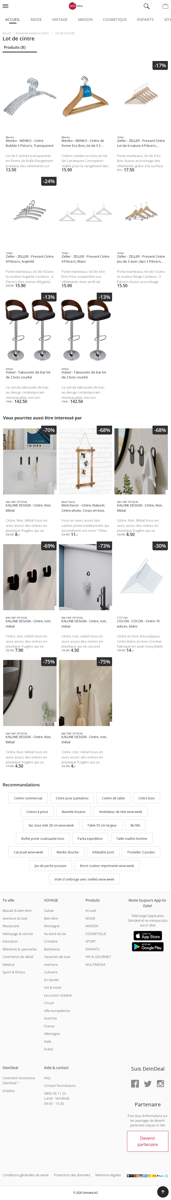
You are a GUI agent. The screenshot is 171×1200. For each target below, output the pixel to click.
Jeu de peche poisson (50, 866)
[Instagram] (160, 1084)
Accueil (12, 19)
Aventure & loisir (15, 918)
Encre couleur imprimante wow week (107, 866)
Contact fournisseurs (60, 1085)
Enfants (145, 19)
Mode (36, 19)
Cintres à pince (37, 812)
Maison (85, 19)
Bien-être (51, 918)
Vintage (60, 19)
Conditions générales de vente (26, 1175)
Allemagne (52, 1033)
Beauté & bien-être (17, 910)
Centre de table (113, 798)
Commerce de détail (18, 956)
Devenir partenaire (147, 1141)
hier (162, 1125)
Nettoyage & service (18, 933)
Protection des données (72, 1175)
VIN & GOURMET (98, 956)
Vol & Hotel (52, 987)
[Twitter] (148, 1084)
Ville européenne (57, 1010)
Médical (8, 964)
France (49, 1026)
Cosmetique (115, 19)
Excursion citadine (58, 995)
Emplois (9, 1090)
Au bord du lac (55, 933)
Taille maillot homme (131, 839)
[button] (163, 1192)
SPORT (91, 941)
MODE (90, 918)
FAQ (47, 1078)
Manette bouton (74, 812)
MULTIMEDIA (95, 964)
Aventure (51, 964)
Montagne (51, 926)
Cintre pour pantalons (72, 798)
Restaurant (11, 926)
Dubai (48, 1049)
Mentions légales (108, 1175)
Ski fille (135, 825)
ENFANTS (93, 949)
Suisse (49, 910)
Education (10, 941)
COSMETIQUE (96, 933)
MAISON (92, 926)
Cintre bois (146, 798)
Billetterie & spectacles (20, 949)
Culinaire (50, 972)
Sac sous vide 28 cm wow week (51, 825)
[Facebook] (135, 1084)
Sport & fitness (14, 972)
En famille (51, 980)
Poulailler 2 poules (141, 852)
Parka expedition (90, 839)
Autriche (50, 1018)
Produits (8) (15, 47)
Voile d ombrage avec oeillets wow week (84, 879)
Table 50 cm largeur (102, 825)
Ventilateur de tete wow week (120, 812)
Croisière (51, 941)
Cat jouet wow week (28, 852)
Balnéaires (52, 949)
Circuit (49, 1002)
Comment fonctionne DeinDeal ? (19, 1081)
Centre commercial (28, 798)
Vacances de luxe (57, 956)
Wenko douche (68, 852)
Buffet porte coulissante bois (42, 839)
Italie (47, 1041)
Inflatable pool (103, 852)
